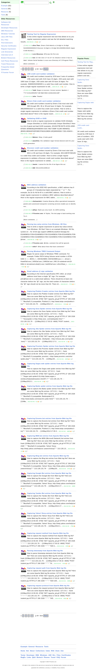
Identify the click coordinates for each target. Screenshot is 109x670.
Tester (23, 655)
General (4, 8)
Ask (62, 651)
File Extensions (7, 43)
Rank (46, 69)
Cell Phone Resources (9, 61)
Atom (57, 651)
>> (32, 69)
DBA (37, 655)
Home (23, 651)
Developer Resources (9, 28)
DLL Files (4, 40)
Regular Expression (8, 49)
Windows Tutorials (8, 34)
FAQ (58, 657)
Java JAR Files (7, 37)
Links (29, 657)
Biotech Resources (8, 58)
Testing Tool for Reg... (86, 62)
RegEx (23, 657)
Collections (40, 651)
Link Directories (7, 52)
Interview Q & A (7, 55)
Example (4, 5)
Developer (31, 655)
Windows (43, 655)
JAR (50, 655)
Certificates (66, 655)
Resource (4, 12)
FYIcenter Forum (7, 72)
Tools (3, 15)
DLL (54, 655)
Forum (63, 657)
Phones (47, 657)
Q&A (34, 657)
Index (48, 651)
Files (59, 655)
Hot (27, 651)
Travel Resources (7, 64)
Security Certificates (8, 46)
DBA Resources (7, 31)
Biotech (40, 657)
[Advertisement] (10, 102)
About (32, 651)
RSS (52, 651)
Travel (53, 657)
